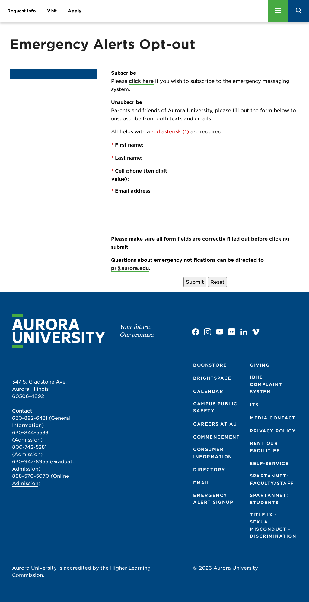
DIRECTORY (209, 469)
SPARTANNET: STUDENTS (269, 499)
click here (141, 81)
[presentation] (223, 211)
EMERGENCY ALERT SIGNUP (213, 499)
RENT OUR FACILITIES (265, 447)
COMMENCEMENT (216, 437)
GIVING (260, 365)
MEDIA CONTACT (273, 418)
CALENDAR (208, 391)
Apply (74, 11)
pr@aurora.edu (130, 268)
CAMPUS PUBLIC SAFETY (215, 407)
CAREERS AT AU (215, 424)
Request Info (21, 11)
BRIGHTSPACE (212, 378)
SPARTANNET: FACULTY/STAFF (272, 480)
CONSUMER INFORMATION (212, 453)
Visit (52, 11)
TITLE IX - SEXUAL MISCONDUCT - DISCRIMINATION (273, 525)
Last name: (126, 158)
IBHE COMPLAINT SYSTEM (266, 384)
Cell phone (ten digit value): (139, 175)
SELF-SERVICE (269, 463)
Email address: (131, 191)
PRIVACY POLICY (273, 431)
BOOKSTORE (210, 365)
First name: (127, 145)
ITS (254, 404)
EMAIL (201, 483)
